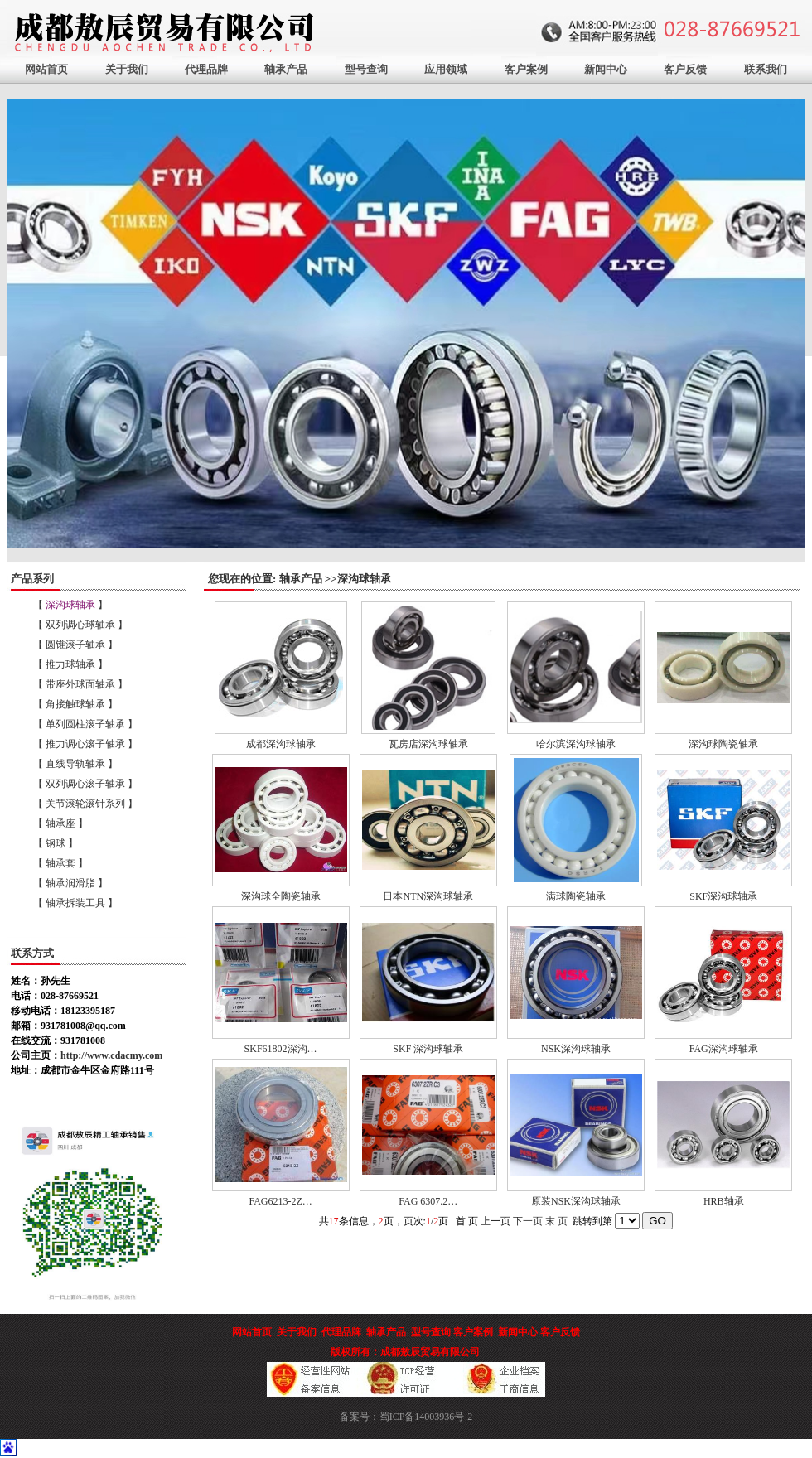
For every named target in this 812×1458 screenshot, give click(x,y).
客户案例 (526, 69)
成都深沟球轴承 (281, 744)
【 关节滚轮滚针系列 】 (85, 803)
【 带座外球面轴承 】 (80, 684)
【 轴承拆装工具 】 (75, 903)
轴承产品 (285, 69)
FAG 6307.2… (428, 1201)
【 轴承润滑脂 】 (70, 883)
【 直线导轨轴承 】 (75, 764)
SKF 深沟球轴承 (428, 1049)
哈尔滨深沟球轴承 (576, 744)
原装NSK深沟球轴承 (576, 1201)
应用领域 (445, 69)
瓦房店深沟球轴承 (428, 744)
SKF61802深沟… (280, 1049)
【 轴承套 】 (60, 863)
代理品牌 (206, 69)
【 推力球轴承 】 (70, 664)
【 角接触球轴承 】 (75, 704)
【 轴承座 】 (60, 823)
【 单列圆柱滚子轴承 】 (85, 724)
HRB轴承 (723, 1201)
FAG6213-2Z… (280, 1201)
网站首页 (46, 69)
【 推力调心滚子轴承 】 (85, 744)
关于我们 (126, 69)
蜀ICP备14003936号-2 (426, 1416)
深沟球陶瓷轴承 (723, 744)
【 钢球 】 (55, 843)
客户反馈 (685, 69)
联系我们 (765, 69)
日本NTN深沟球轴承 (428, 896)
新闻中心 (605, 69)
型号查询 (366, 69)
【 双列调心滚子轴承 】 (85, 783)
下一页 (528, 1221)
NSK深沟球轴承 (576, 1049)
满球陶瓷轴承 (576, 896)
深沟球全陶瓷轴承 (281, 896)
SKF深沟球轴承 (723, 896)
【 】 (70, 605)
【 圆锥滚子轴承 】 (75, 644)
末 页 (556, 1221)
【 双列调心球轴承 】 (80, 624)
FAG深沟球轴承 (723, 1049)
